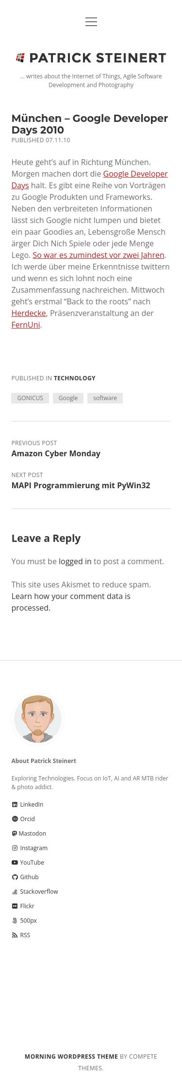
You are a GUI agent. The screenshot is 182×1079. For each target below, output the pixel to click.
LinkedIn (27, 804)
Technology (75, 378)
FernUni (25, 324)
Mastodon (28, 833)
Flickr (22, 906)
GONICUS (30, 398)
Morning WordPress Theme (71, 1056)
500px (23, 920)
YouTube (27, 862)
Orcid (22, 819)
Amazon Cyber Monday (55, 453)
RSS (20, 935)
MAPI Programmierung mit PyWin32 (80, 485)
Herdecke (28, 313)
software (105, 398)
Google (68, 398)
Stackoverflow (34, 891)
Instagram (29, 848)
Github (24, 877)
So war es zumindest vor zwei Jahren (98, 255)
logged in (75, 561)
